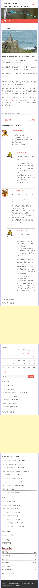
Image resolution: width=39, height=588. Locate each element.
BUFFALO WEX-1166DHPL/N (11, 393)
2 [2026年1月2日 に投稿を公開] (28, 353)
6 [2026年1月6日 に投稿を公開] (13, 357)
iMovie (15, 505)
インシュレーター (8, 478)
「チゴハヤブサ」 (14, 100)
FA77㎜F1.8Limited (8, 464)
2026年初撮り (7, 400)
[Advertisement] (19, 325)
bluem (5, 113)
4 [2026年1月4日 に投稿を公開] (3, 357)
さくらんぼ (32, 120)
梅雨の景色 (7, 120)
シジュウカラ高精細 (8, 523)
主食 (4, 385)
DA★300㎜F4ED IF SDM (10, 482)
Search (31, 376)
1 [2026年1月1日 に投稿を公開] (23, 353)
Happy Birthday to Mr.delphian (11, 471)
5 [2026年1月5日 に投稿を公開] (8, 357)
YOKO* (4, 197)
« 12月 (4, 372)
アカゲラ (5, 389)
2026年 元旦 (6, 403)
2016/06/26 (12, 113)
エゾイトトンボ (7, 492)
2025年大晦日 (7, 407)
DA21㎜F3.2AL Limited (9, 475)
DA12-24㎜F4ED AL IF (9, 485)
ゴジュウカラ (6, 509)
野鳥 (19, 113)
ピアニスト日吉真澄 (8, 468)
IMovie (19, 526)
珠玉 (4, 489)
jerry (3, 137)
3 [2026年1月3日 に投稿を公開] (33, 353)
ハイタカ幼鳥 (6, 396)
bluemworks (10, 3)
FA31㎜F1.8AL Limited (9, 460)
